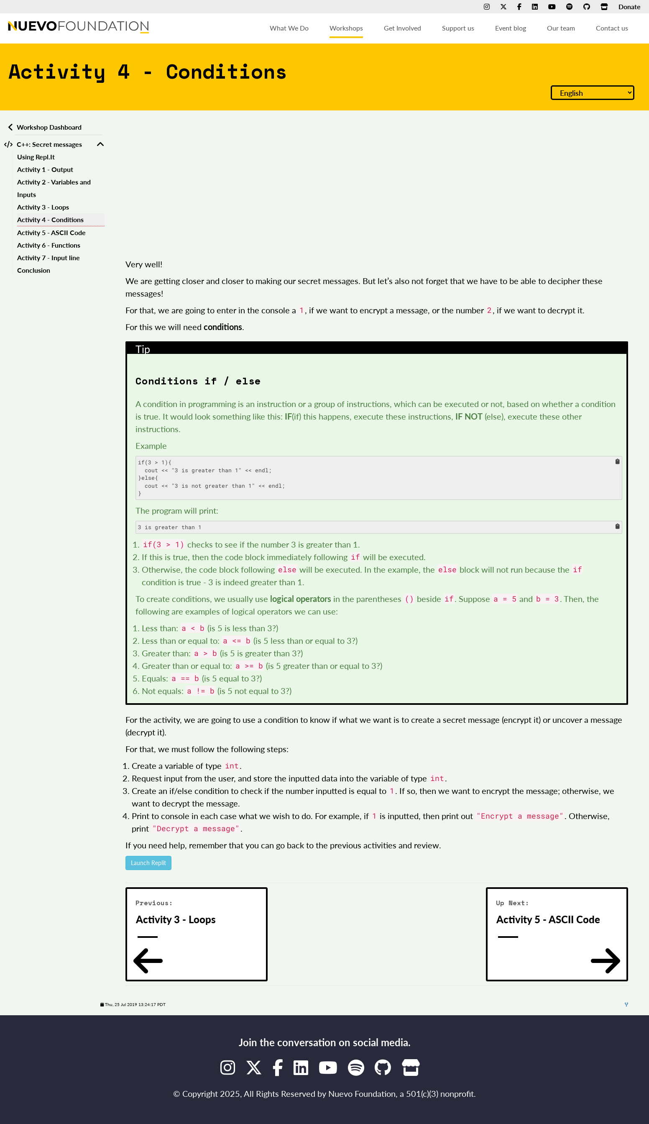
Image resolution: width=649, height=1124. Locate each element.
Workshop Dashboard (49, 127)
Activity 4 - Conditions (50, 219)
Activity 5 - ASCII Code (51, 232)
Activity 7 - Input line (48, 257)
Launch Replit (148, 862)
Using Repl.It (36, 157)
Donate (629, 6)
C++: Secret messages (49, 144)
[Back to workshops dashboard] (9, 127)
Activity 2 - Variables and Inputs (54, 188)
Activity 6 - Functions (48, 245)
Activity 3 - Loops (43, 207)
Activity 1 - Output (45, 169)
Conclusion (33, 270)
